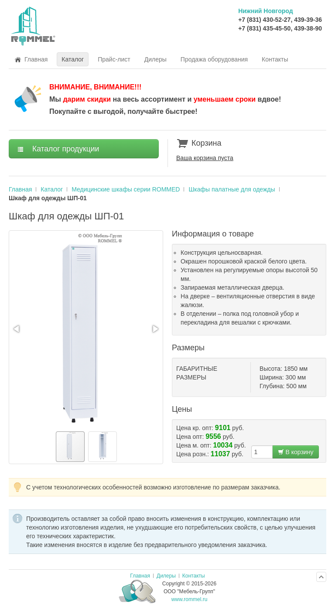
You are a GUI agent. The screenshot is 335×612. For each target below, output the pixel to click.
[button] (17, 329)
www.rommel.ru (189, 599)
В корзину (296, 451)
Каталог (52, 189)
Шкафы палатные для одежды (231, 189)
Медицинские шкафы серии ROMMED (126, 189)
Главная (20, 189)
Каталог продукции (58, 148)
